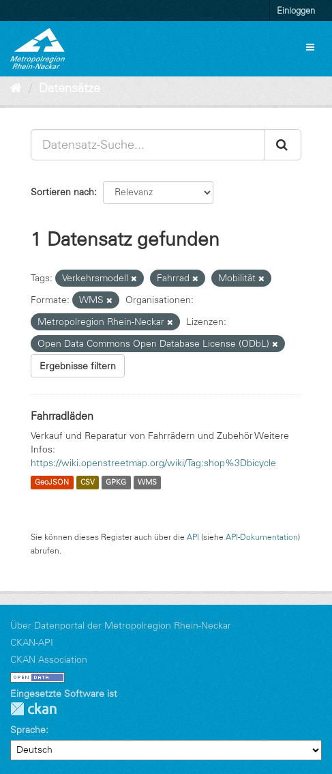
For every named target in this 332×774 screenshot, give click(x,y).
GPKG (116, 482)
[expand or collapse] (310, 47)
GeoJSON (52, 482)
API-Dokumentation (262, 537)
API (193, 537)
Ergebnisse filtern (78, 366)
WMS (147, 482)
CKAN (33, 709)
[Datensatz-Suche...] (148, 144)
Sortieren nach (62, 192)
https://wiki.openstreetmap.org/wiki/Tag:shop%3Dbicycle (153, 463)
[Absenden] (283, 144)
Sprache (28, 729)
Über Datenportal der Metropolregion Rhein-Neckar (120, 625)
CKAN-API (31, 642)
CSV (87, 482)
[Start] (16, 88)
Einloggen (296, 10)
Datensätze (69, 88)
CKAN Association (48, 659)
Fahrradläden (62, 415)
